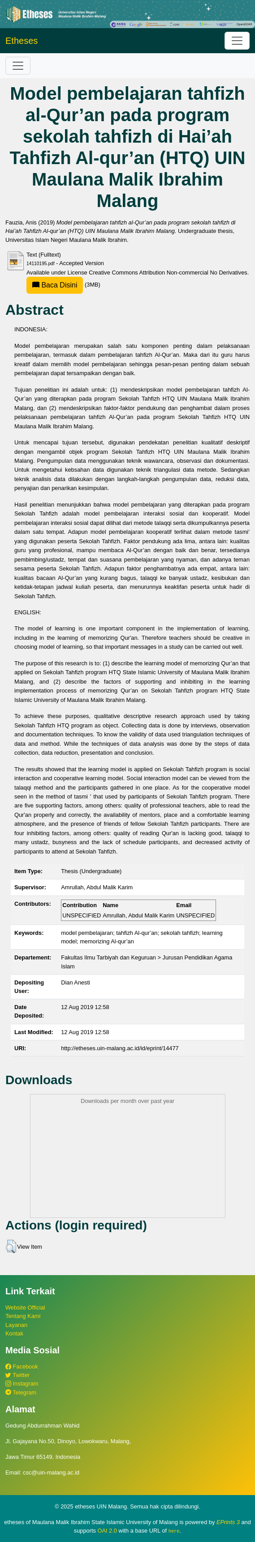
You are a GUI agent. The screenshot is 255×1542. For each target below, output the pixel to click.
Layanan (16, 1325)
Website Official (25, 1307)
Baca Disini (54, 285)
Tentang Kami (22, 1316)
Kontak (14, 1333)
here (174, 1531)
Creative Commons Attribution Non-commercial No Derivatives (168, 272)
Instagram (21, 1383)
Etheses (21, 41)
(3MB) (63, 284)
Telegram (20, 1392)
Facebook (21, 1366)
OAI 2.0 (107, 1530)
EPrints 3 (228, 1522)
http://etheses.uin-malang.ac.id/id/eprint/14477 (120, 1048)
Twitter (17, 1375)
